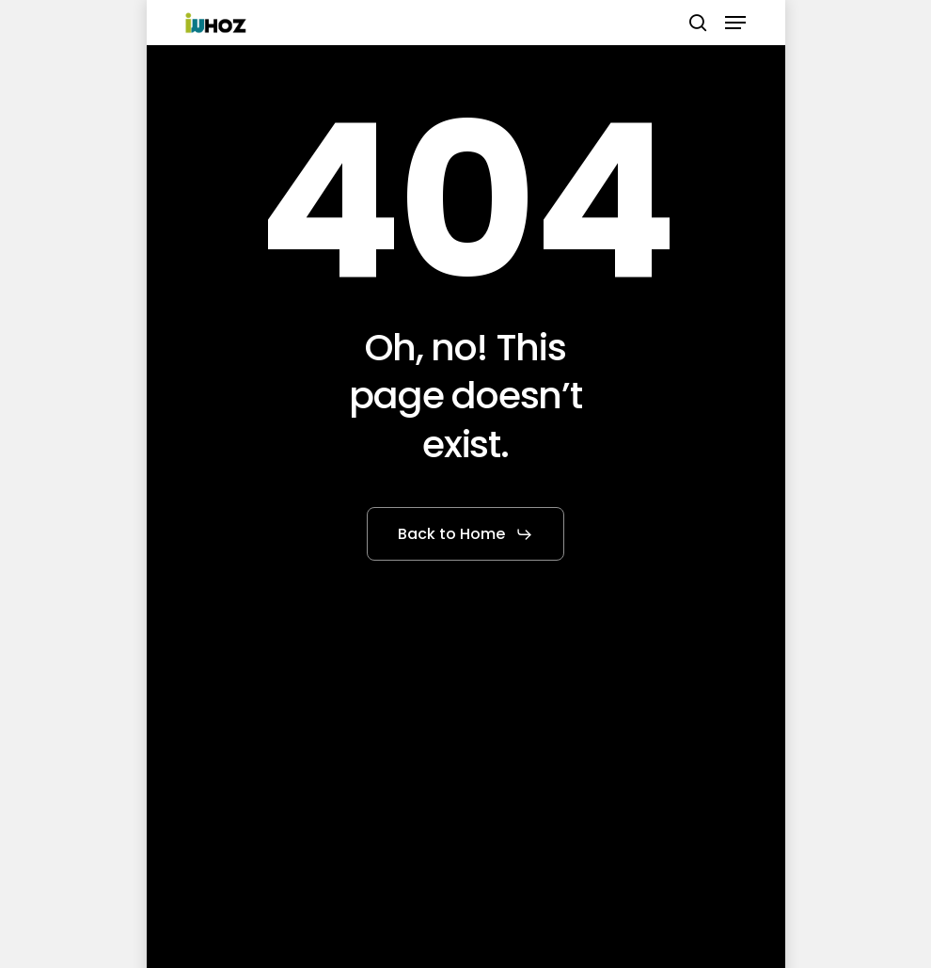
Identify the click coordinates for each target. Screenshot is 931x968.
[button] (735, 22)
